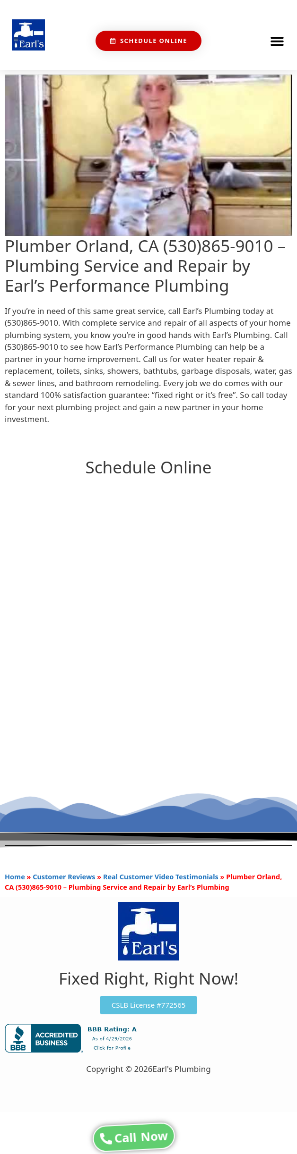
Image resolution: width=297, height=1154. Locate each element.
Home (15, 876)
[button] (277, 40)
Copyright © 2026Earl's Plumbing (148, 1068)
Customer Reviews (64, 876)
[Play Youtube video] (148, 155)
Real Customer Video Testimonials (160, 876)
